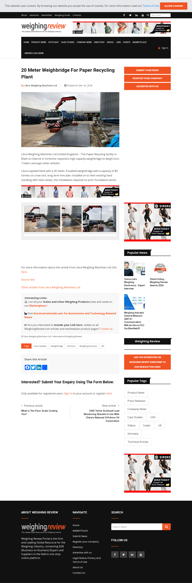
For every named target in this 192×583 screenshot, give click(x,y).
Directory (99, 42)
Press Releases (137, 401)
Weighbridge (57, 361)
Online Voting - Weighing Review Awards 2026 (159, 282)
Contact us (106, 344)
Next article (110, 421)
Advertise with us (82, 552)
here (24, 288)
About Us (78, 567)
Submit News (80, 536)
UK (102, 361)
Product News (38, 42)
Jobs (118, 42)
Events (126, 42)
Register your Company (147, 78)
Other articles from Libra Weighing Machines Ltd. (51, 303)
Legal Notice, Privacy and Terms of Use (87, 560)
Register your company (86, 541)
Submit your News (147, 70)
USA (152, 417)
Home (26, 42)
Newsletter (46, 15)
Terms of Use (150, 6)
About (24, 15)
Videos (110, 42)
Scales (147, 425)
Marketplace (37, 321)
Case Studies (67, 42)
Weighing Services (88, 361)
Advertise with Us (147, 86)
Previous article (32, 421)
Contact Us (79, 572)
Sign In (68, 409)
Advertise (34, 15)
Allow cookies (173, 6)
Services (71, 361)
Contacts (77, 15)
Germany (133, 433)
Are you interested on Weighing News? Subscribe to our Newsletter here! (147, 362)
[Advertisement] (79, 268)
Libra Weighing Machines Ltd (39, 85)
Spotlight (53, 42)
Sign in (163, 47)
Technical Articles (138, 442)
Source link (28, 295)
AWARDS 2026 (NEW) (34, 53)
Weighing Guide (62, 15)
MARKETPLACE (139, 42)
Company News (84, 42)
